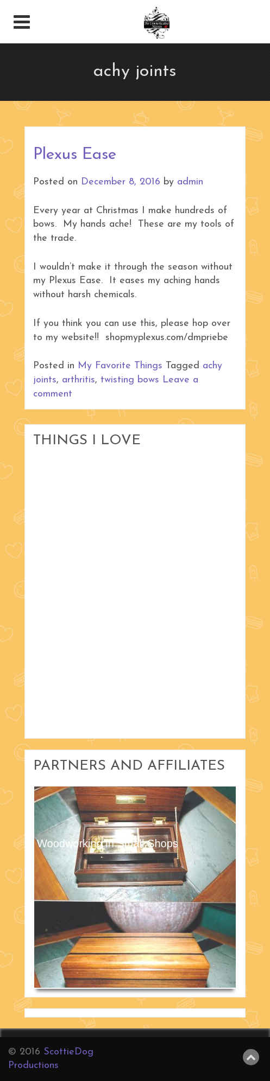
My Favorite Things (120, 366)
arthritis (78, 380)
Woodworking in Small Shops (107, 843)
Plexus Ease (74, 154)
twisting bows (130, 380)
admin (190, 182)
